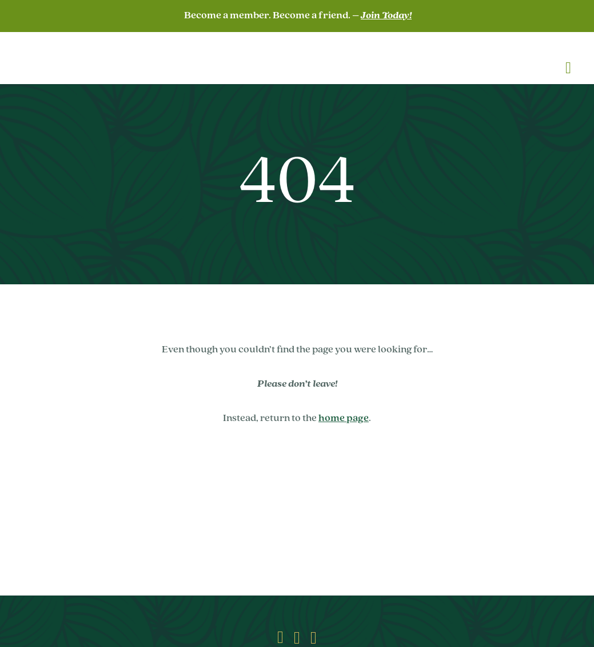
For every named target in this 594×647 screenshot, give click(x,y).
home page (343, 418)
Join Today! (386, 15)
